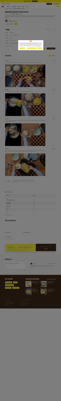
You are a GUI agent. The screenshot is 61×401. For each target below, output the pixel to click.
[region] (30, 45)
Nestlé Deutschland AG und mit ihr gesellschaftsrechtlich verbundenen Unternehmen (29, 43)
